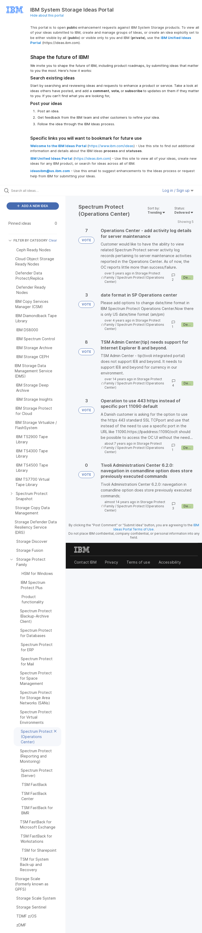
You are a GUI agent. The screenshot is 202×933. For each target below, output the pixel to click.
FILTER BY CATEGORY (28, 240)
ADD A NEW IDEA (32, 206)
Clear (53, 240)
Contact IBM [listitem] (85, 562)
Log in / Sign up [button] (178, 190)
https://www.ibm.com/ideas (111, 146)
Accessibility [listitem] (170, 562)
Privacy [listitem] (111, 562)
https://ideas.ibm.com (92, 158)
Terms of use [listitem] (138, 562)
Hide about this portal (47, 15)
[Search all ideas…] (35, 190)
